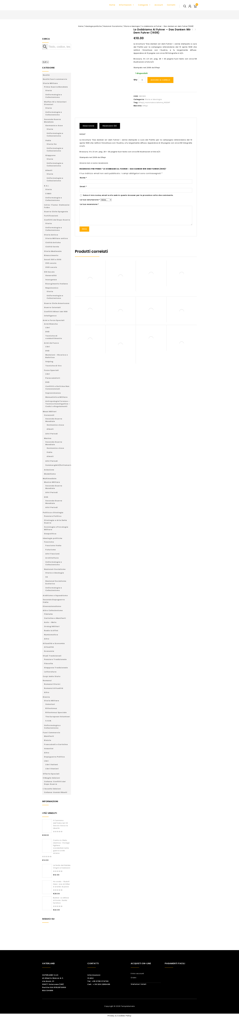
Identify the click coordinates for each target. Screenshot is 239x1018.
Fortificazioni (51, 215)
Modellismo (50, 474)
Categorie (144, 5)
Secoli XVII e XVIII (52, 259)
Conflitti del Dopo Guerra (57, 220)
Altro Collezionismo (53, 610)
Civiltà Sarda (52, 246)
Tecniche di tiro (53, 365)
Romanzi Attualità (53, 688)
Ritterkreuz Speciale (56, 712)
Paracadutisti (52, 378)
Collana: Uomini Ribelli (55, 792)
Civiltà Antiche (53, 242)
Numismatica (51, 634)
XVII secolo (50, 263)
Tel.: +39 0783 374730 (98, 981)
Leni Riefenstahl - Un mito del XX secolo (195, 32)
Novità (46, 75)
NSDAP (167, 102)
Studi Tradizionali (52, 656)
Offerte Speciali (51, 774)
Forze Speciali (51, 370)
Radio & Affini (51, 630)
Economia (49, 651)
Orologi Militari (52, 626)
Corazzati (49, 415)
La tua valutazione (90, 200)
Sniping (49, 361)
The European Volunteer (57, 716)
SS (46, 577)
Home (112, 5)
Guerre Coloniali (52, 307)
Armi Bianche (51, 324)
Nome (83, 177)
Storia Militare (50, 83)
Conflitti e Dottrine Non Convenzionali (57, 387)
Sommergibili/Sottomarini (58, 465)
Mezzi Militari (49, 411)
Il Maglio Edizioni (51, 778)
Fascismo (49, 542)
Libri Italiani (51, 764)
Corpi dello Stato (51, 676)
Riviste (46, 697)
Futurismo (50, 549)
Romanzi (47, 680)
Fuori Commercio (51, 732)
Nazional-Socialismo (112, 26)
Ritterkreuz (51, 708)
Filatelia (48, 614)
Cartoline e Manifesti (55, 618)
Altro (46, 639)
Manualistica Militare (56, 397)
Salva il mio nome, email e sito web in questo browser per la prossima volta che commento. (128, 195)
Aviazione (49, 470)
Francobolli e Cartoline (56, 744)
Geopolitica (50, 533)
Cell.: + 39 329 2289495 (98, 984)
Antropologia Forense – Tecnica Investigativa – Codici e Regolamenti (57, 404)
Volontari (50, 704)
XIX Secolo (49, 272)
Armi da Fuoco (51, 343)
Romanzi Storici (52, 684)
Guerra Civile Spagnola (56, 211)
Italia (48, 140)
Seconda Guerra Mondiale (52, 120)
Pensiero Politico (52, 516)
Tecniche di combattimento (53, 337)
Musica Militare (52, 482)
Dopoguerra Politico (54, 757)
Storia (48, 90)
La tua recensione (89, 204)
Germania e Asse (54, 125)
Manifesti (49, 736)
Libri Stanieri (52, 768)
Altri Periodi (51, 433)
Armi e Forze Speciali (53, 320)
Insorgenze (51, 279)
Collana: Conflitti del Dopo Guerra (55, 782)
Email (83, 186)
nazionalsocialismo (154, 102)
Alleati (48, 170)
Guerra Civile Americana (56, 303)
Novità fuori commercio (55, 79)
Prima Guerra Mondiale (56, 87)
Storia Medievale (53, 251)
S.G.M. (48, 721)
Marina (47, 438)
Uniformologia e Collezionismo (53, 95)
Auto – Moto (50, 622)
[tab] (89, 126)
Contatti (171, 5)
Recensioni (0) (110, 126)
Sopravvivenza (53, 393)
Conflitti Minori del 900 (56, 311)
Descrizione (88, 126)
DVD (47, 331)
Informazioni (126, 5)
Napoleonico (51, 288)
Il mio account (137, 973)
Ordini (90, 978)
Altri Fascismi (52, 554)
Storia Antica (51, 235)
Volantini (48, 748)
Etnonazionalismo (52, 606)
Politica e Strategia (53, 512)
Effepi (145, 105)
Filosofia (48, 663)
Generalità (51, 275)
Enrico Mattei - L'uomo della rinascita (192, 32)
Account (159, 5)
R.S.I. (46, 186)
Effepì (141, 102)
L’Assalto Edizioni (52, 789)
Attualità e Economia (54, 643)
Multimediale (49, 478)
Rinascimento (51, 255)
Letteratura (50, 672)
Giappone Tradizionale (56, 667)
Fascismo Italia (53, 545)
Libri (47, 327)
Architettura (52, 558)
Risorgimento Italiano (56, 284)
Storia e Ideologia (132, 26)
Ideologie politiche (93, 26)
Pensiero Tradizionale (55, 659)
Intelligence (50, 315)
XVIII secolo (51, 267)
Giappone (50, 155)
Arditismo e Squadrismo (55, 595)
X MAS (48, 193)
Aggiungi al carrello (160, 80)
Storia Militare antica (56, 238)
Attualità (49, 647)
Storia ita (52, 144)
